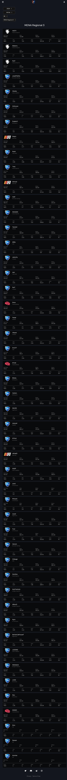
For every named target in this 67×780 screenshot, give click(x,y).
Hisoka (14, 91)
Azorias (14, 755)
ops (13, 272)
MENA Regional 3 (9, 20)
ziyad (14, 514)
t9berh (14, 333)
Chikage (15, 559)
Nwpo (14, 136)
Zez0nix (15, 574)
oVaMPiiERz (16, 76)
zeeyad (14, 423)
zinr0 (14, 484)
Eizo (13, 725)
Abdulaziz (15, 665)
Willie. (14, 242)
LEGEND (15, 650)
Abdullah (15, 212)
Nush (14, 151)
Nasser (14, 740)
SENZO (14, 710)
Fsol (13, 529)
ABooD (14, 604)
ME (5, 16)
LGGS (14, 680)
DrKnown (15, 106)
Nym (13, 619)
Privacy (29, 776)
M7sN (14, 363)
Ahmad (14, 182)
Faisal (14, 317)
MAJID (14, 408)
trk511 (14, 31)
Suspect (15, 121)
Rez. (13, 695)
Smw (14, 302)
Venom (14, 544)
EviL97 (14, 348)
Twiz (13, 167)
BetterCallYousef (18, 635)
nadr (13, 197)
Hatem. (14, 393)
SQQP (14, 468)
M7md (14, 438)
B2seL (14, 378)
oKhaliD (14, 453)
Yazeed (14, 227)
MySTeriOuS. (16, 589)
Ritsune (14, 499)
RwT (13, 287)
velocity (15, 257)
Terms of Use (36, 776)
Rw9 (13, 61)
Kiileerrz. (15, 46)
